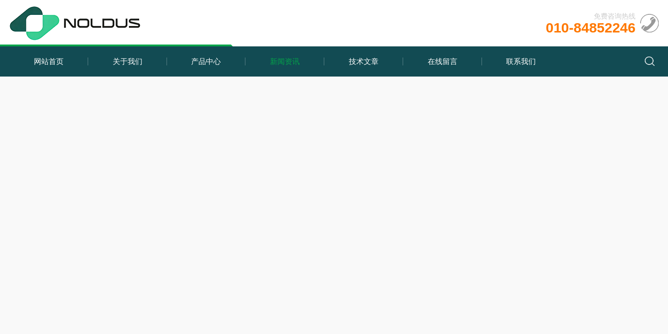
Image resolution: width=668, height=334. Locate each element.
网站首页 (49, 61)
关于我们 (127, 61)
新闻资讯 (285, 61)
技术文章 (364, 61)
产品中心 (206, 61)
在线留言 (442, 61)
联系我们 (521, 61)
